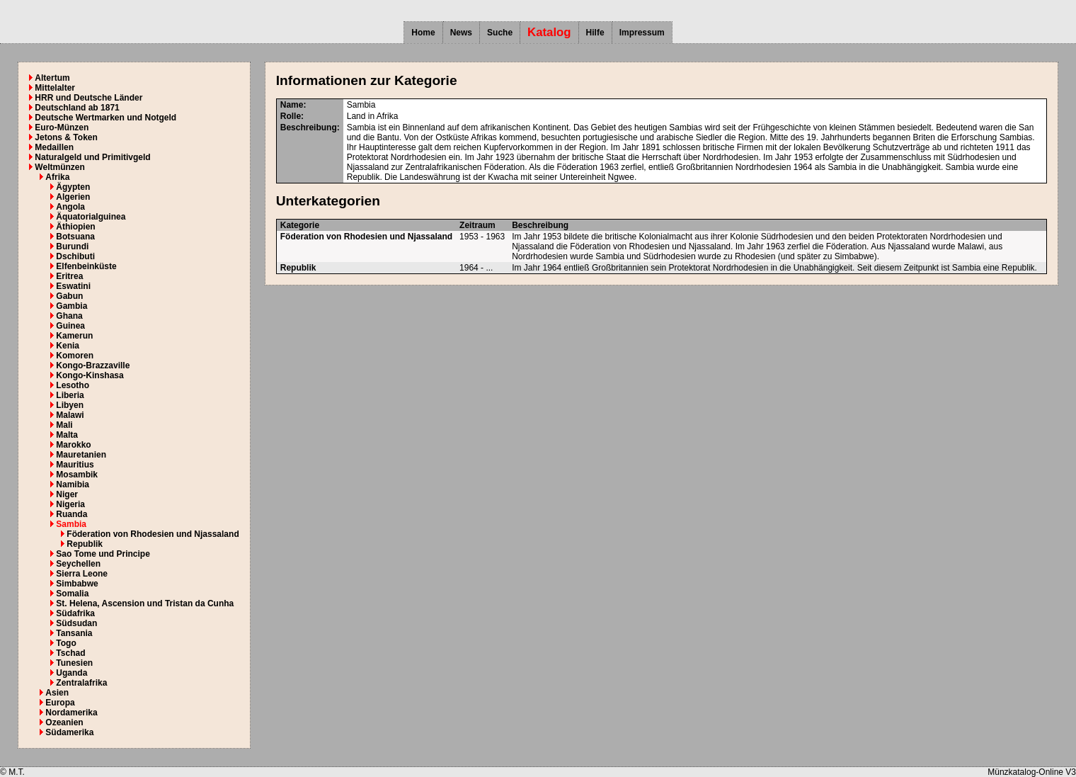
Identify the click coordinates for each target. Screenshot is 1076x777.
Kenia (67, 346)
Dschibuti (75, 256)
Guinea (70, 326)
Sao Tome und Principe (102, 554)
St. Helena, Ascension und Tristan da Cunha (145, 603)
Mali (64, 425)
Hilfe (595, 33)
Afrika (57, 177)
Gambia (71, 306)
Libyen (70, 405)
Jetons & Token (66, 137)
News (461, 33)
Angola (70, 207)
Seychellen (78, 564)
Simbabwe (77, 584)
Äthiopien (75, 227)
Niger (67, 494)
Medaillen (54, 147)
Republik (85, 544)
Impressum (642, 33)
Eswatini (73, 286)
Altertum (52, 78)
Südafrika (75, 613)
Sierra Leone (82, 574)
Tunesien (74, 663)
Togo (66, 643)
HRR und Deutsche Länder (88, 98)
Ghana (69, 316)
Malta (67, 435)
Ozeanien (64, 722)
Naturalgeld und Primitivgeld (92, 157)
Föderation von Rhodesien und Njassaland (153, 534)
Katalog (549, 32)
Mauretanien (81, 455)
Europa (59, 703)
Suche (500, 33)
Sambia (71, 524)
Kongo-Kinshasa (89, 375)
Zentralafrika (81, 683)
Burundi (72, 246)
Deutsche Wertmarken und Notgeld (105, 118)
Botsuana (75, 237)
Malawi (70, 415)
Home (423, 33)
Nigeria (70, 504)
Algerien (73, 197)
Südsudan (76, 623)
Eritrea (69, 276)
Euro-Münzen (61, 127)
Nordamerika (71, 713)
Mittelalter (55, 88)
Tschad (70, 653)
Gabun (69, 296)
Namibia (72, 484)
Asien (57, 693)
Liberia (70, 395)
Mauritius (74, 465)
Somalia (72, 594)
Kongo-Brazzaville (93, 365)
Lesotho (72, 385)
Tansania (74, 633)
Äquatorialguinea (90, 217)
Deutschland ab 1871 (77, 108)
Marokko (73, 445)
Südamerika (69, 732)
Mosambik (77, 475)
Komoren (74, 356)
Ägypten (73, 187)
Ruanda (71, 514)
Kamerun (74, 336)
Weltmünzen (59, 167)
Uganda (71, 673)
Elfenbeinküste (86, 266)
